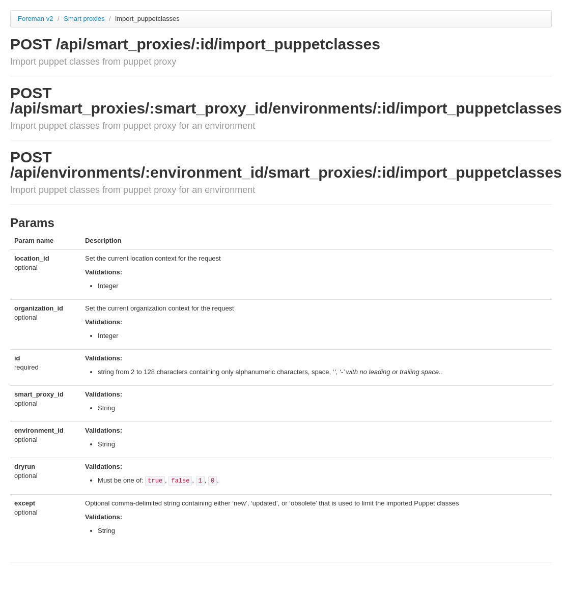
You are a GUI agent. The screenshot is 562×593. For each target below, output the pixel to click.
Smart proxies (85, 18)
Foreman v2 (35, 18)
